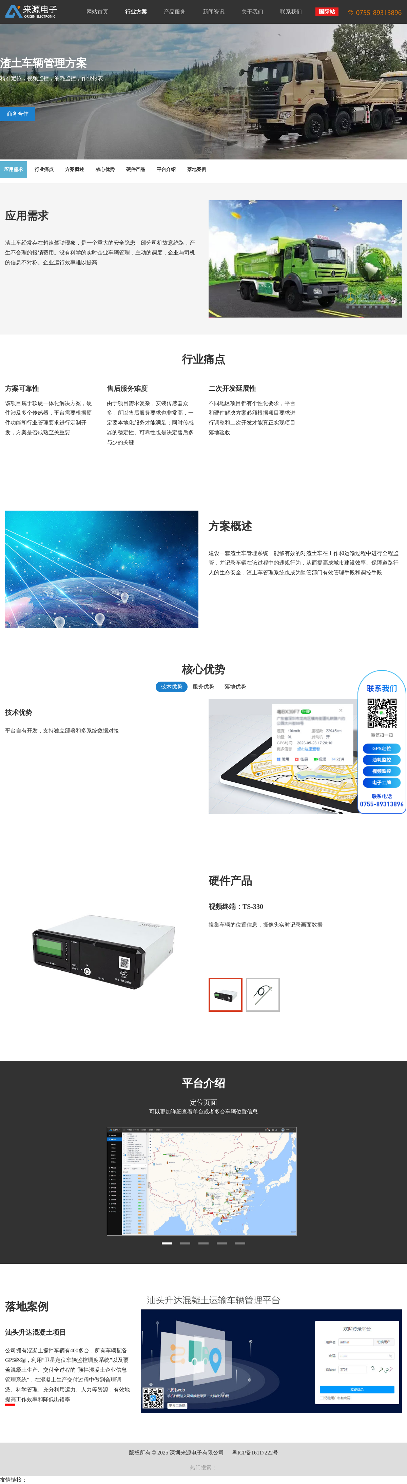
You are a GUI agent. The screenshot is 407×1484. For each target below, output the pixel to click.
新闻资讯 (214, 12)
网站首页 (97, 12)
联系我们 (291, 12)
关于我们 (252, 12)
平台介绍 (166, 169)
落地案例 (196, 169)
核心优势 (105, 169)
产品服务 (175, 12)
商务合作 (17, 114)
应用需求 (13, 169)
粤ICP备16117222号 (255, 1453)
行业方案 (136, 12)
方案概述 (74, 169)
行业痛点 (44, 169)
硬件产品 (135, 169)
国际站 (327, 12)
